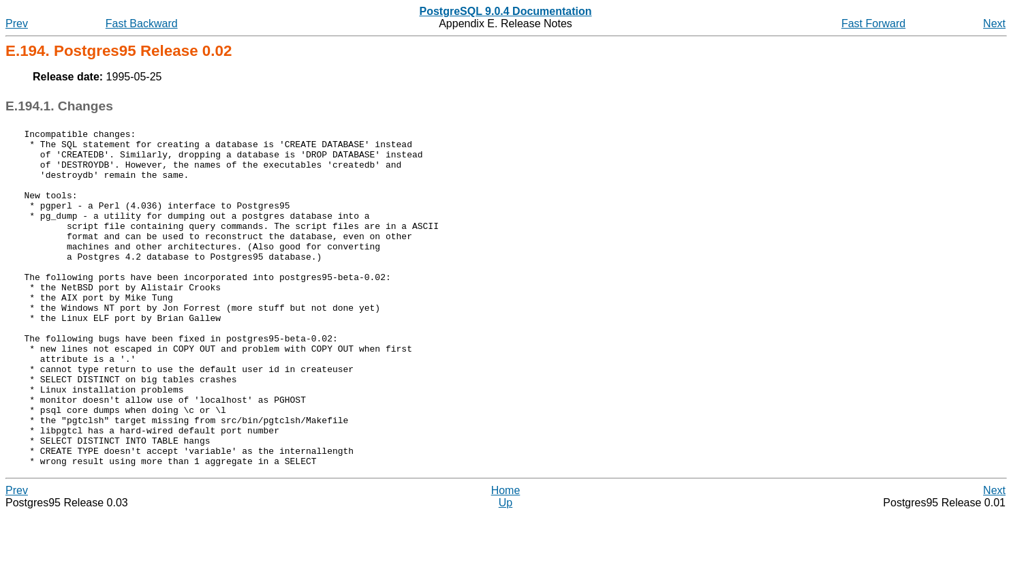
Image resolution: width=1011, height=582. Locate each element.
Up (505, 570)
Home (505, 558)
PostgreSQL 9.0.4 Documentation (505, 11)
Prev (16, 23)
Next (994, 23)
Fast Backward (142, 23)
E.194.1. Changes (59, 106)
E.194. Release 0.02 (118, 50)
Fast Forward (873, 23)
